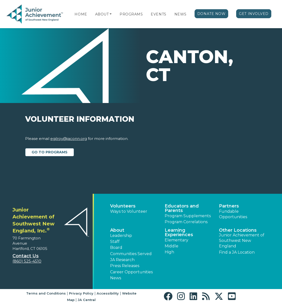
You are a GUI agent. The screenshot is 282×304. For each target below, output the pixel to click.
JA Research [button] (122, 259)
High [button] (169, 252)
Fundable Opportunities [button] (233, 214)
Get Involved (254, 13)
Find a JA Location (237, 252)
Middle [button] (171, 246)
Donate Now (211, 13)
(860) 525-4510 (26, 261)
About (102, 14)
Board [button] (116, 247)
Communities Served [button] (131, 253)
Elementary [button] (176, 240)
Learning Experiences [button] (179, 232)
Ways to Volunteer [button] (128, 211)
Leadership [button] (121, 235)
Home (80, 14)
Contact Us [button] (25, 256)
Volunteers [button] (123, 206)
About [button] (117, 230)
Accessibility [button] (108, 293)
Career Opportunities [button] (131, 272)
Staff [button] (115, 241)
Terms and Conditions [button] (46, 293)
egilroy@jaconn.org (68, 138)
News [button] (115, 278)
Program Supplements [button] (188, 215)
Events (158, 14)
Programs (131, 14)
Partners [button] (229, 206)
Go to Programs (50, 152)
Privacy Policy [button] (81, 293)
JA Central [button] (87, 300)
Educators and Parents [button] (182, 208)
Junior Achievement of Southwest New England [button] (241, 241)
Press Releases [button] (124, 265)
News (180, 14)
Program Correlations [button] (186, 221)
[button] (111, 14)
